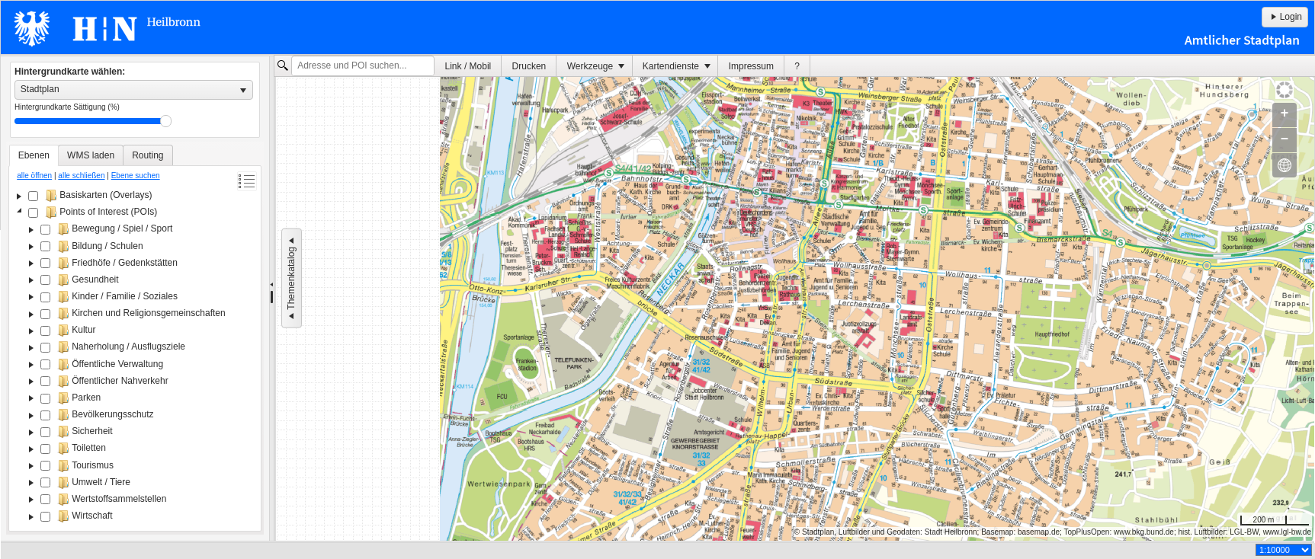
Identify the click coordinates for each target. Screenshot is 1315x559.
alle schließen (81, 175)
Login (1285, 17)
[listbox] (133, 90)
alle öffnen (34, 175)
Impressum (751, 66)
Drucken (529, 66)
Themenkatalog (291, 278)
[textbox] (363, 66)
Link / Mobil (468, 66)
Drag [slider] (166, 121)
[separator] (271, 298)
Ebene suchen (135, 175)
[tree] (135, 357)
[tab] (34, 155)
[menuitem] (468, 66)
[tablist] (135, 338)
